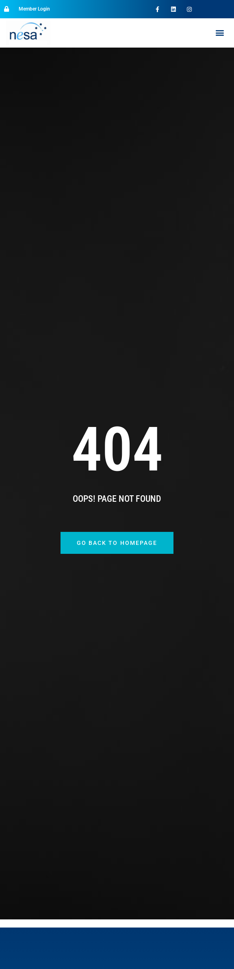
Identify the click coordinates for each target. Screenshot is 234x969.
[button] (219, 32)
